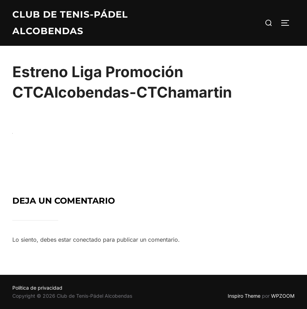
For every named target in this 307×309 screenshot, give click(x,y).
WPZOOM (283, 296)
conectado (87, 239)
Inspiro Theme (244, 296)
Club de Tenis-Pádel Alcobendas (70, 23)
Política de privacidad (37, 288)
